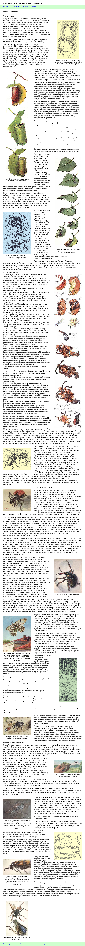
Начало (5, 6)
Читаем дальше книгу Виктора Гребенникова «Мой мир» (24, 944)
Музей (25, 6)
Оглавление (16, 6)
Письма (33, 6)
